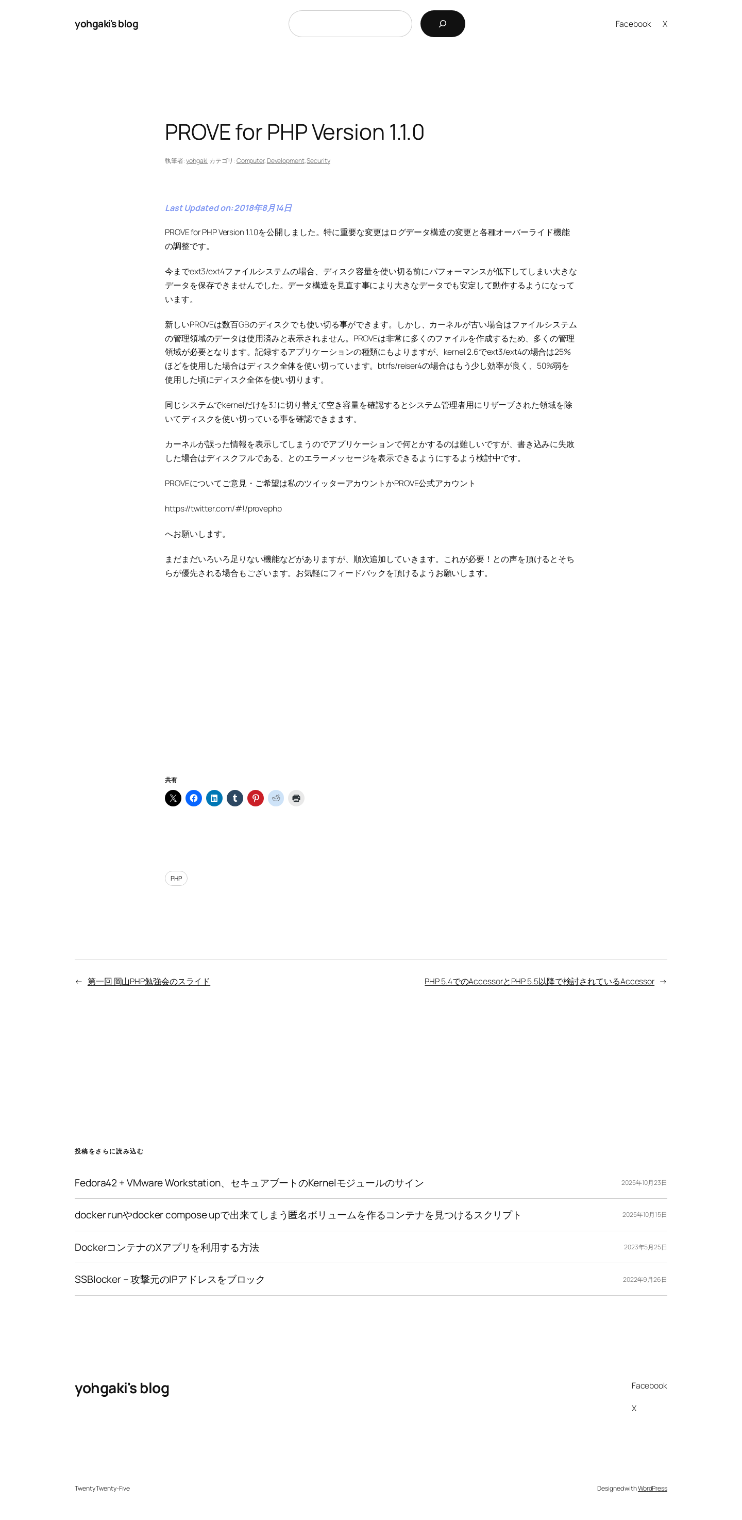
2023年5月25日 (645, 1247)
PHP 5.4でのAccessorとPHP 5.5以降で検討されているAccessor (539, 981)
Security (318, 160)
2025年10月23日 (644, 1182)
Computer (250, 160)
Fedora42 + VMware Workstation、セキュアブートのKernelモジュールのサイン (249, 1182)
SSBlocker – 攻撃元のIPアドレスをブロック (170, 1279)
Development (286, 160)
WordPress (652, 1488)
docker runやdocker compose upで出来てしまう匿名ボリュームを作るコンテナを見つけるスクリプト (298, 1214)
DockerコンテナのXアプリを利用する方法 (167, 1247)
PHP (176, 878)
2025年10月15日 (644, 1214)
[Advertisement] (371, 690)
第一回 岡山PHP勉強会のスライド (149, 981)
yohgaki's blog (106, 23)
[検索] (442, 23)
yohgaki (197, 160)
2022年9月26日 (645, 1279)
